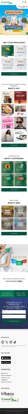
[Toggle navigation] (22, 2)
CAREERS (4, 380)
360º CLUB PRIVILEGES (6, 46)
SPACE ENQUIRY (6, 375)
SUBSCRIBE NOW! (14, 321)
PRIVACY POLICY (6, 382)
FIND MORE (14, 74)
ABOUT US (4, 373)
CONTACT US (5, 377)
